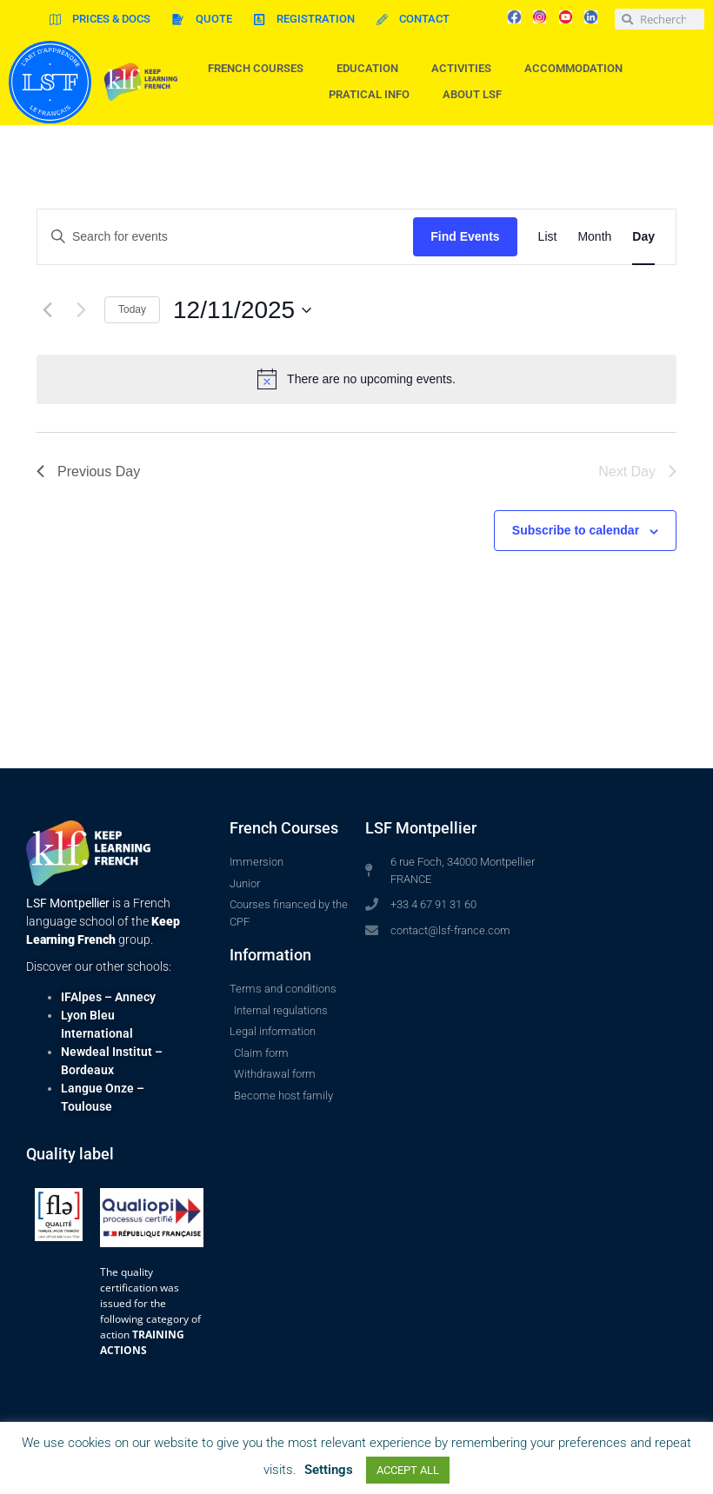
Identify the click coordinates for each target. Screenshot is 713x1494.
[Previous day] (47, 310)
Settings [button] (328, 1469)
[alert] (356, 379)
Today (132, 309)
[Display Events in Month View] (594, 236)
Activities (465, 68)
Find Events (464, 236)
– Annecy (129, 997)
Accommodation (577, 68)
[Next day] (80, 310)
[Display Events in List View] (547, 236)
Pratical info (373, 94)
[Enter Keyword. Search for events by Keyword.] (225, 236)
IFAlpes (81, 997)
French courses (260, 68)
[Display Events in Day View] (643, 236)
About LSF (476, 94)
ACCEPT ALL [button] (407, 1470)
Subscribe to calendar (575, 530)
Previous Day (88, 471)
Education (372, 68)
